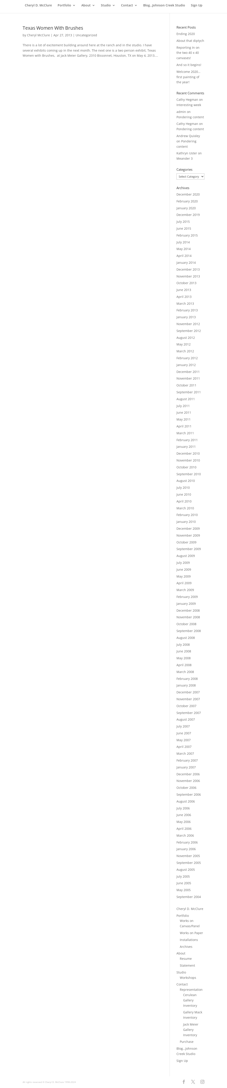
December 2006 (188, 774)
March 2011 (185, 433)
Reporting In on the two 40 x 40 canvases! (188, 52)
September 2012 (188, 331)
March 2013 (185, 303)
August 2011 (185, 399)
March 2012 (185, 351)
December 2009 (188, 528)
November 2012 (188, 324)
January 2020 (186, 208)
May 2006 (183, 822)
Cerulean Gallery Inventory (190, 1000)
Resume (186, 958)
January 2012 (186, 365)
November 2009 (188, 535)
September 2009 (188, 549)
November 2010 (188, 460)
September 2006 (188, 794)
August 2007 (185, 719)
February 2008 (187, 679)
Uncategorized (86, 35)
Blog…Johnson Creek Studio (164, 5)
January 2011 (186, 446)
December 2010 (188, 453)
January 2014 (186, 262)
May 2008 (183, 658)
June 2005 (183, 883)
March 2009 (185, 590)
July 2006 (183, 808)
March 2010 (185, 508)
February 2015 (187, 235)
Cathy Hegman (187, 99)
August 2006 (185, 801)
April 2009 (184, 583)
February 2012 (187, 358)
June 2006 (183, 815)
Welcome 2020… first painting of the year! (188, 77)
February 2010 (187, 515)
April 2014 (184, 256)
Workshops (188, 978)
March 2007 (185, 753)
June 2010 (183, 494)
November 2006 (188, 781)
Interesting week (188, 105)
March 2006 (185, 835)
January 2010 (186, 522)
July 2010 (183, 487)
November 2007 (188, 699)
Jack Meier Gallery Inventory (190, 1029)
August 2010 (185, 481)
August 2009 (185, 556)
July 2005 (183, 876)
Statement (187, 965)
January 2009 (186, 603)
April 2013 (184, 297)
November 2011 (188, 378)
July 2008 (183, 644)
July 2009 (183, 562)
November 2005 (188, 856)
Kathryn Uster (186, 153)
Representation (191, 989)
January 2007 (186, 767)
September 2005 (188, 863)
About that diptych (190, 41)
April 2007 (184, 747)
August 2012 (185, 338)
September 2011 (188, 392)
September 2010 (188, 474)
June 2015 (183, 228)
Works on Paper (191, 933)
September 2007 (188, 713)
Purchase (187, 1042)
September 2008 (188, 631)
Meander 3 (184, 158)
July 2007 (183, 726)
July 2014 (183, 242)
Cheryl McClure (38, 35)
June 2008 (183, 651)
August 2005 (185, 869)
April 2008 (184, 665)
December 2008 (188, 610)
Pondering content (190, 117)
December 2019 (188, 215)
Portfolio (64, 5)
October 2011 (186, 385)
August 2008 (185, 638)
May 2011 (183, 419)
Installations (189, 940)
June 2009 (183, 569)
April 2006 (184, 828)
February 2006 (187, 842)
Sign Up (196, 5)
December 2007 (188, 692)
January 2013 (186, 317)
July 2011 (183, 406)
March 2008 (185, 672)
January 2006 (186, 849)
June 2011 (183, 412)
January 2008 (186, 685)
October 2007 (186, 706)
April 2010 (184, 501)
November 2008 (188, 617)
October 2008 (186, 624)
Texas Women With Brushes (53, 28)
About (86, 5)
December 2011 (188, 372)
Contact (127, 5)
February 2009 (187, 597)
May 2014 (183, 249)
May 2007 (183, 740)
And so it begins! (188, 65)
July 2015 (183, 221)
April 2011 (184, 426)
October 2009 (186, 542)
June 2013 (183, 290)
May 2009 (183, 576)
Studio (106, 5)
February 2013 (187, 310)
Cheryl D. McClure (38, 5)
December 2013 (188, 269)
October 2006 (186, 787)
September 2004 (188, 897)
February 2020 (187, 201)
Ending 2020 (185, 34)
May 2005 (183, 890)
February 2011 (187, 440)
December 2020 (188, 194)
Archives (186, 946)
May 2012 (183, 344)
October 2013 (186, 283)
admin (181, 112)
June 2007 (183, 733)
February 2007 (187, 760)
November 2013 (188, 276)
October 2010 (186, 467)
